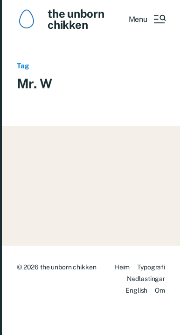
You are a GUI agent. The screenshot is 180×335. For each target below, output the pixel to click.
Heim (122, 267)
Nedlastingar (146, 278)
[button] (147, 19)
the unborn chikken (76, 19)
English (136, 290)
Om (160, 290)
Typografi (151, 267)
